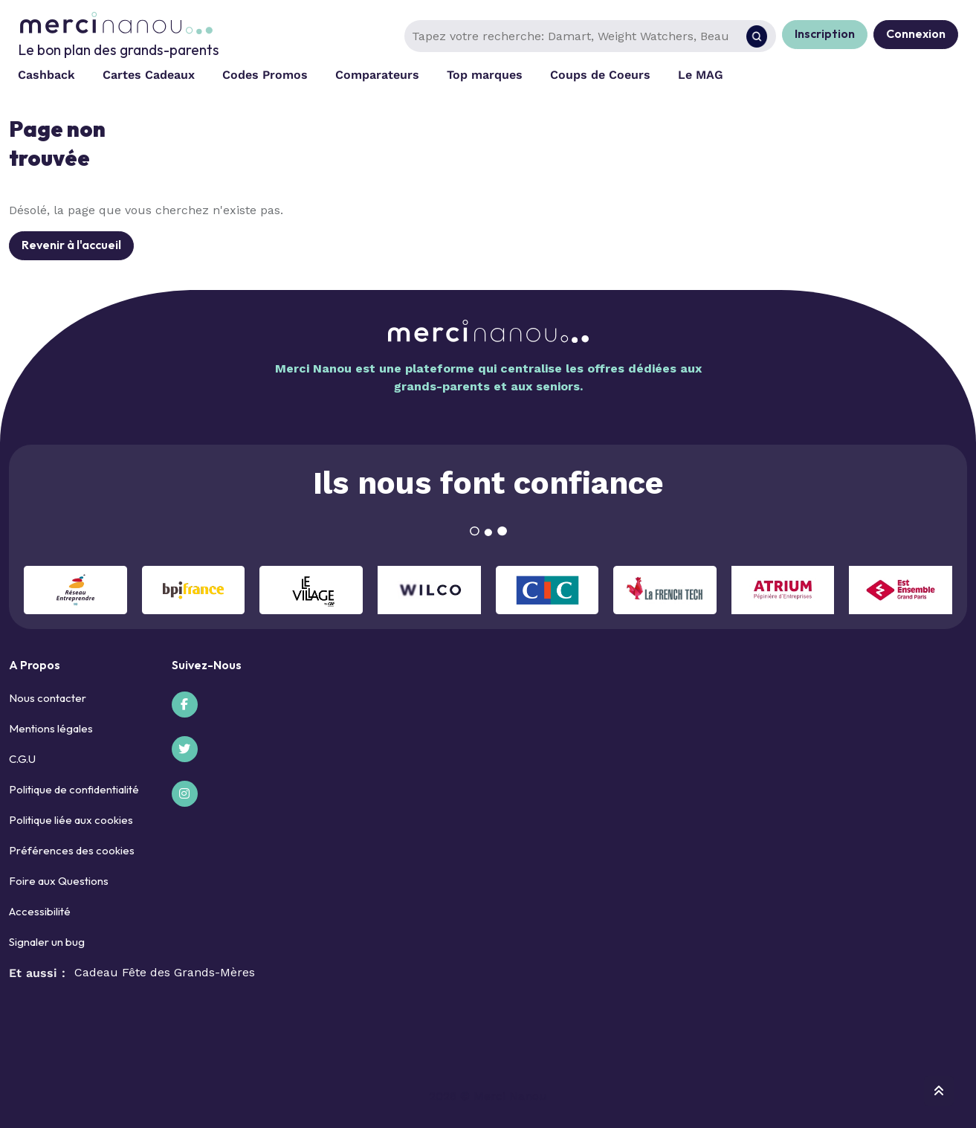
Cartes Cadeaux (149, 75)
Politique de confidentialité (74, 789)
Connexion (916, 33)
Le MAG (700, 75)
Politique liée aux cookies (71, 819)
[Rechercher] (756, 36)
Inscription (825, 33)
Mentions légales (51, 728)
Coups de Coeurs (600, 75)
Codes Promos (265, 75)
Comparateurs (377, 75)
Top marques (485, 75)
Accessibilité (40, 911)
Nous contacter (47, 697)
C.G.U (22, 758)
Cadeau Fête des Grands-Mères (164, 972)
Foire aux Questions (59, 880)
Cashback (46, 75)
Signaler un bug (47, 941)
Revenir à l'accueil (71, 244)
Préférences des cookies (72, 850)
